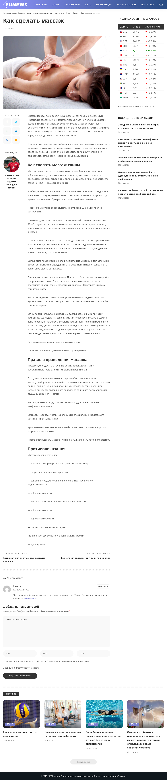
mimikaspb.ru (30, 599)
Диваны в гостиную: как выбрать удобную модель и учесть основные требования (139, 175)
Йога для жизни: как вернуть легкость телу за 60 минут (61, 738)
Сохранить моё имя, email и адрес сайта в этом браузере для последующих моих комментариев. (47, 663)
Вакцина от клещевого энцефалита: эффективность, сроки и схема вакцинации (139, 142)
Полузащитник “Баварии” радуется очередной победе (11, 181)
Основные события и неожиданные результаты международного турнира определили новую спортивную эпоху (144, 742)
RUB (137, 106)
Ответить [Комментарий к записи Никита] (104, 587)
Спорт (10, 726)
